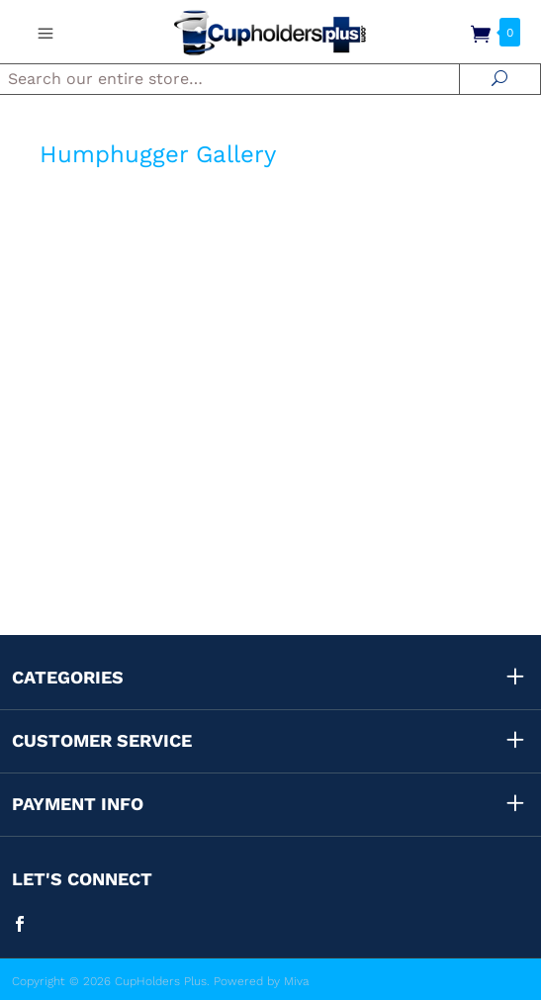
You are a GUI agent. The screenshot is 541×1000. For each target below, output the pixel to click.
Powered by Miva (262, 981)
